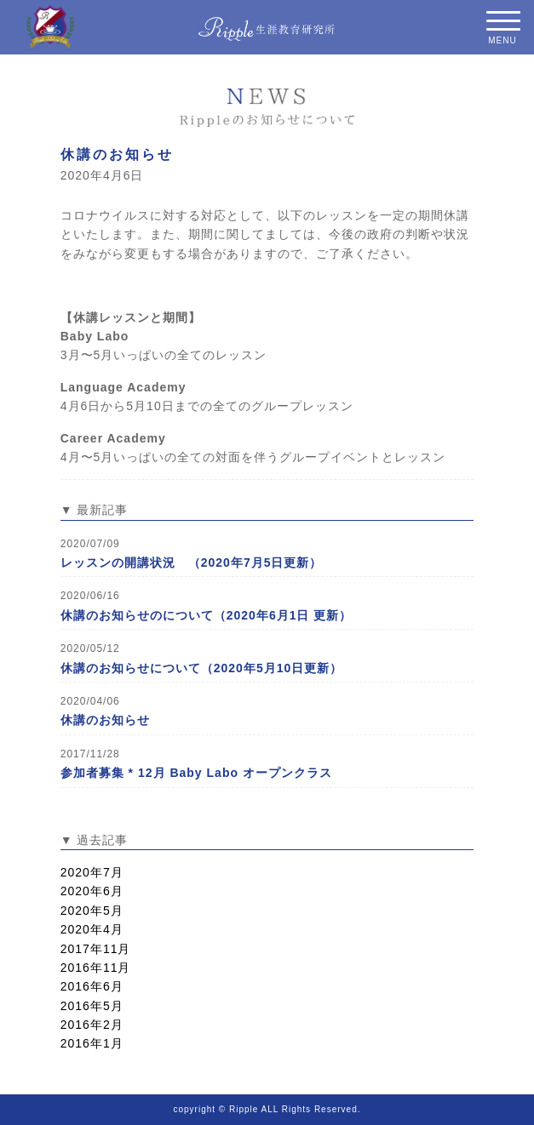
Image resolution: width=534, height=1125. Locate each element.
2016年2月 (91, 1024)
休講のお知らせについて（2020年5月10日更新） (201, 668)
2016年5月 (91, 1006)
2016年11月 (95, 967)
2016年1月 (91, 1043)
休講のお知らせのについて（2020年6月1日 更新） (206, 615)
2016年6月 (91, 986)
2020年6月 (91, 891)
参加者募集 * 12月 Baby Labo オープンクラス (196, 773)
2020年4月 (91, 929)
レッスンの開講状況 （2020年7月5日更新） (191, 562)
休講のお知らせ (117, 154)
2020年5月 (91, 910)
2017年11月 (95, 949)
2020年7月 (91, 872)
